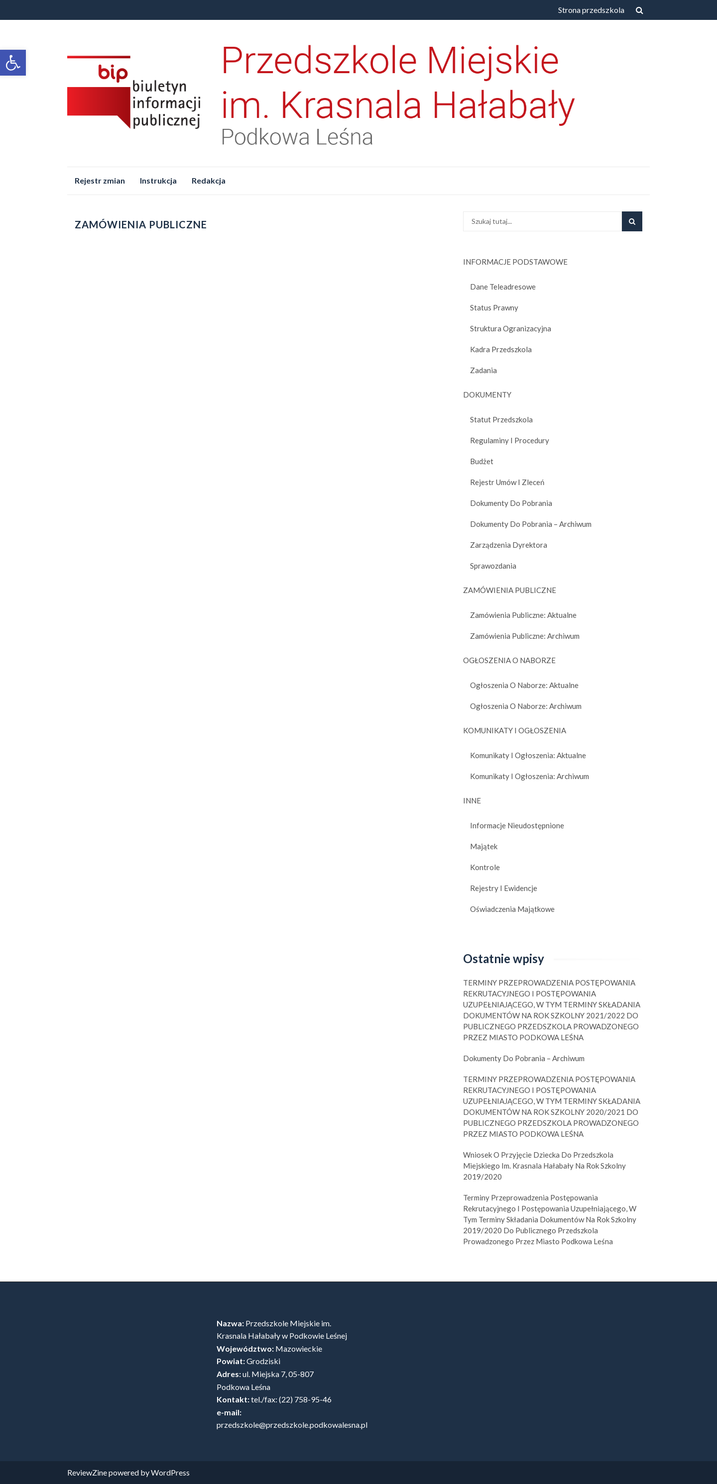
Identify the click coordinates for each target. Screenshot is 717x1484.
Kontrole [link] (485, 867)
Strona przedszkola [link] (591, 9)
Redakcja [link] (209, 180)
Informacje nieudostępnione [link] (517, 825)
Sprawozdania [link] (493, 565)
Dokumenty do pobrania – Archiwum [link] (531, 523)
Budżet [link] (481, 461)
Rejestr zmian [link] (100, 180)
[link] (13, 63)
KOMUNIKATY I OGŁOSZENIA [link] (514, 730)
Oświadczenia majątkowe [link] (512, 908)
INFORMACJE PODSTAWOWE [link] (515, 261)
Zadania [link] (483, 370)
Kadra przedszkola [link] (501, 349)
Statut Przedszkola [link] (501, 419)
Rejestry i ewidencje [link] (503, 888)
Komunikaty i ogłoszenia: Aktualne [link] (528, 755)
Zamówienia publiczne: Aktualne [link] (523, 614)
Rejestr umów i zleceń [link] (507, 482)
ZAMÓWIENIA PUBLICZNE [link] (509, 590)
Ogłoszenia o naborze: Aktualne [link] (524, 685)
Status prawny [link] (494, 307)
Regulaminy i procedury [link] (509, 440)
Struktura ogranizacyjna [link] (510, 328)
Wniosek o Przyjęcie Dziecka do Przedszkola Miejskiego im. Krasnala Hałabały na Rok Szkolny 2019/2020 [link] (544, 1165)
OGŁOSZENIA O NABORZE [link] (509, 660)
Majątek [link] (483, 846)
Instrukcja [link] (158, 180)
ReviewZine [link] (87, 1472)
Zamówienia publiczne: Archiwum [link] (525, 635)
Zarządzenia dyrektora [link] (508, 544)
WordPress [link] (170, 1472)
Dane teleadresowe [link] (503, 286)
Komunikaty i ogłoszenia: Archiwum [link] (529, 776)
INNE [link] (472, 800)
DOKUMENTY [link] (487, 394)
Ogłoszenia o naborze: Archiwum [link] (526, 705)
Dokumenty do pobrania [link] (511, 502)
